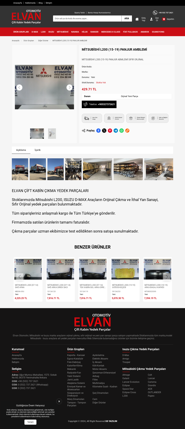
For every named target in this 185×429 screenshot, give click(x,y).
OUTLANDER (154, 392)
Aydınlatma (98, 355)
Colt (150, 374)
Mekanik (71, 369)
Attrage (126, 374)
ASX (150, 389)
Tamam (30, 422)
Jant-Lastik (73, 379)
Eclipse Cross (129, 392)
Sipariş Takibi (79, 13)
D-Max (35, 32)
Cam (94, 399)
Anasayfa (17, 3)
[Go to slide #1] (37, 133)
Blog (41, 3)
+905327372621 (106, 104)
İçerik (38, 150)
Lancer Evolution (130, 382)
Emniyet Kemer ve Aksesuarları (76, 388)
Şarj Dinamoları (100, 393)
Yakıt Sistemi (74, 376)
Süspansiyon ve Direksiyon (75, 394)
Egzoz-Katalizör (75, 358)
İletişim (49, 3)
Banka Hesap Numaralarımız (99, 13)
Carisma (152, 382)
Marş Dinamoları (75, 399)
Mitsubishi (62, 32)
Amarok (145, 32)
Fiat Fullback (130, 32)
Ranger (94, 32)
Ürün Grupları (21, 32)
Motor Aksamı (99, 369)
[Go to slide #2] (52, 133)
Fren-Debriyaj (74, 362)
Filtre (95, 379)
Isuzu (51, 32)
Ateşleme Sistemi (76, 383)
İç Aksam (97, 362)
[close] (59, 401)
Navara (75, 32)
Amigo (125, 358)
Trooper (126, 362)
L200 (43, 32)
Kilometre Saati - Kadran (104, 386)
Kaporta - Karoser (76, 355)
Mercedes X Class (110, 32)
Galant (125, 378)
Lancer (151, 378)
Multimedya (98, 383)
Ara (126, 18)
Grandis (152, 385)
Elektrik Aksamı (100, 358)
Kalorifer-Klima (74, 365)
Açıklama (21, 150)
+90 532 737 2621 (166, 13)
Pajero (151, 395)
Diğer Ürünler (43, 41)
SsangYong (158, 32)
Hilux (85, 32)
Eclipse (126, 385)
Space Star (128, 389)
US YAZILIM (111, 421)
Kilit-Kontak (98, 365)
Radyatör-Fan (74, 372)
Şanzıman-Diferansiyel (104, 372)
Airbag (95, 376)
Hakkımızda (30, 3)
